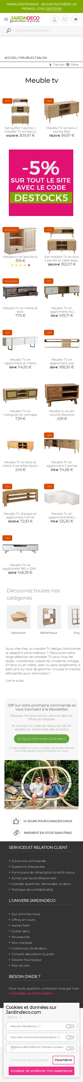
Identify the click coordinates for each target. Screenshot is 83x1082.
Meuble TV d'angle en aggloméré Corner (20, 515)
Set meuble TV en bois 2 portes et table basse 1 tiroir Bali (61, 260)
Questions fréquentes (28, 867)
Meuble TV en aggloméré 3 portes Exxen (61, 465)
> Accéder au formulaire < (31, 993)
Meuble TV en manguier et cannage (20, 413)
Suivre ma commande (29, 861)
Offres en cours (23, 920)
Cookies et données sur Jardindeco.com (31, 1010)
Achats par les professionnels (34, 878)
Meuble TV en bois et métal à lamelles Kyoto (20, 464)
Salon (42, 57)
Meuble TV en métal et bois (20, 310)
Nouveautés (21, 937)
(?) (39, 1026)
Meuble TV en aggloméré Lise (62, 361)
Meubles (26, 57)
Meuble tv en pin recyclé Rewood (62, 413)
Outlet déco (21, 931)
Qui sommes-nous (26, 914)
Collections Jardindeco (29, 948)
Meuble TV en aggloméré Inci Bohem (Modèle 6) (62, 311)
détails (15, 1017)
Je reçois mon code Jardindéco (41, 739)
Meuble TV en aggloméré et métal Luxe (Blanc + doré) (20, 363)
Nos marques (22, 943)
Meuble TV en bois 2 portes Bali (61, 129)
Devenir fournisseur (27, 960)
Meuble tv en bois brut (20, 257)
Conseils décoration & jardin (33, 954)
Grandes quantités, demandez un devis (41, 884)
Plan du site (21, 966)
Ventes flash (21, 925)
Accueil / (11, 57)
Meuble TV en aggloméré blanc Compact (61, 517)
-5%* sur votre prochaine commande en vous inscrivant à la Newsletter (41, 707)
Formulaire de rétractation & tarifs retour (43, 872)
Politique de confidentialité (32, 890)
